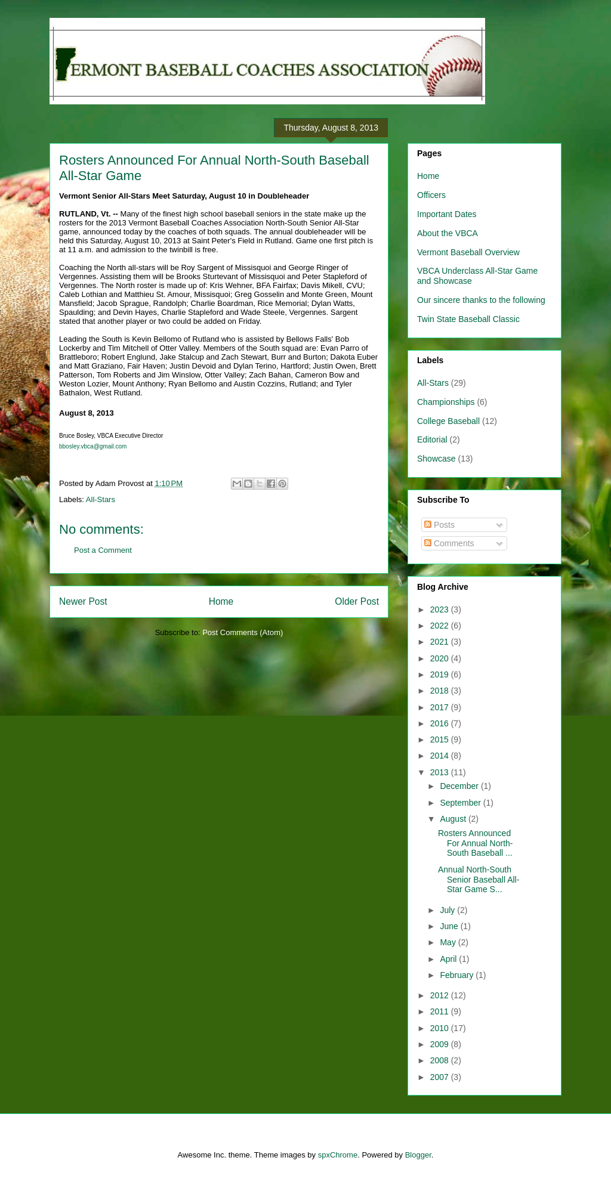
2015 (440, 739)
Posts (439, 525)
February (458, 975)
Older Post (357, 601)
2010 (440, 1028)
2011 (440, 1011)
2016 (440, 723)
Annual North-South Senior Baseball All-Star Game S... (478, 880)
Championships (446, 402)
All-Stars (100, 499)
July (448, 910)
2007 (440, 1077)
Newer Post (83, 601)
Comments (449, 543)
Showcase (436, 458)
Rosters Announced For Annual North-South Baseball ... (475, 843)
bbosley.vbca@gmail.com (92, 446)
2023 (440, 609)
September (461, 802)
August (454, 819)
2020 (440, 658)
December (460, 786)
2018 (440, 690)
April (449, 959)
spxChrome (337, 1154)
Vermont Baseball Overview (468, 252)
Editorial (432, 439)
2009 (440, 1044)
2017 (440, 707)
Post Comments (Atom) (242, 632)
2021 (440, 641)
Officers (431, 195)
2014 (440, 755)
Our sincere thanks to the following (481, 300)
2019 (440, 674)
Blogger (418, 1154)
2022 (440, 625)
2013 (440, 772)
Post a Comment (103, 550)
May (449, 942)
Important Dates (447, 214)
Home (221, 601)
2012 (440, 995)
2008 (440, 1060)
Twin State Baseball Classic (468, 319)
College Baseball (448, 421)
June (450, 926)
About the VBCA (447, 233)
